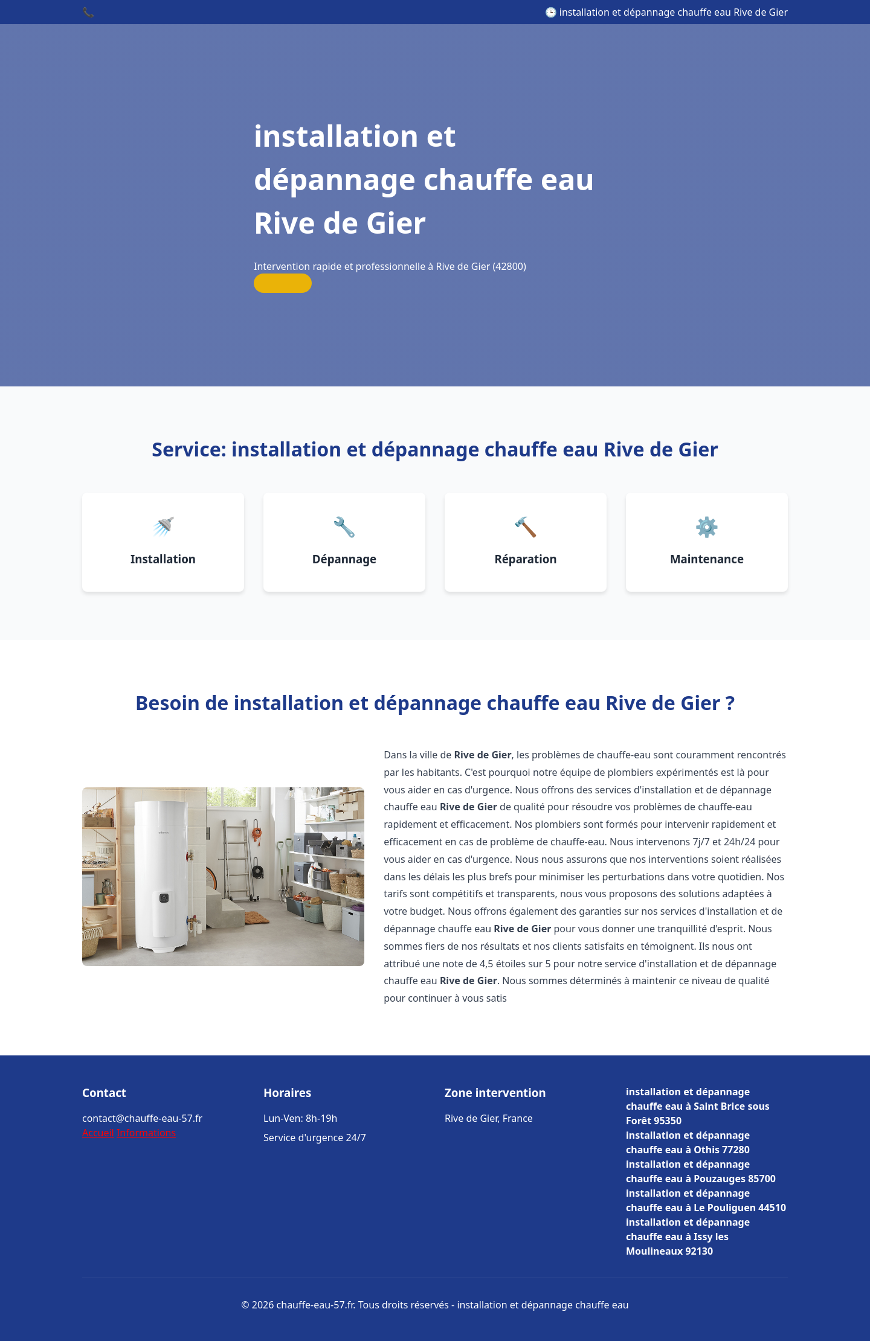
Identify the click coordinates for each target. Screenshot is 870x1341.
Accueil (98, 1132)
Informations (146, 1132)
